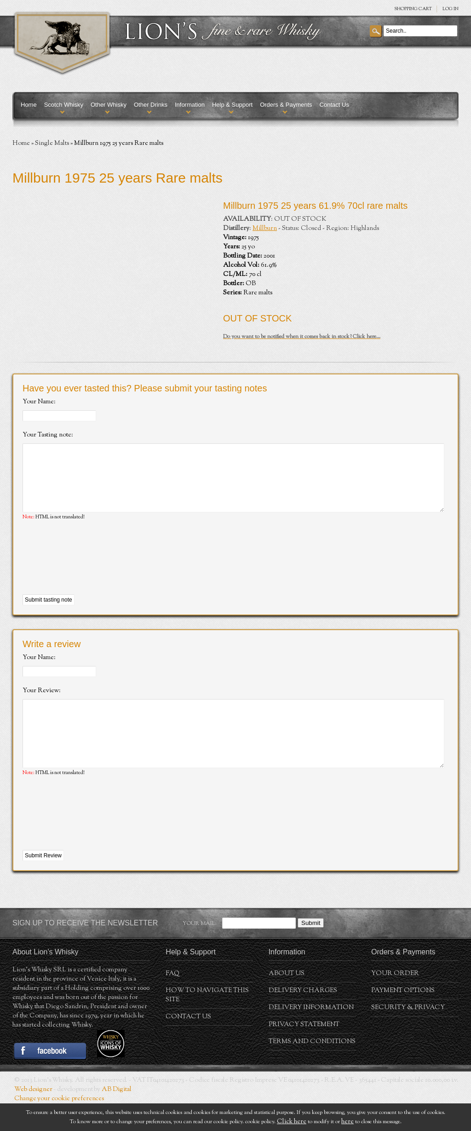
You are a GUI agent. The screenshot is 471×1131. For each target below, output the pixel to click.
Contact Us (334, 104)
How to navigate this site (207, 1023)
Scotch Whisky (63, 104)
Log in (450, 9)
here (347, 1121)
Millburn (265, 228)
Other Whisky (108, 104)
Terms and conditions (312, 1069)
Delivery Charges (303, 1018)
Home (29, 104)
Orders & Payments (286, 104)
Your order (395, 1001)
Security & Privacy (408, 1035)
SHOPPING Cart (413, 9)
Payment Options (403, 1018)
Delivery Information (311, 1035)
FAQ (172, 1001)
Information (190, 104)
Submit (310, 950)
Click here (291, 1121)
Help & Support (232, 104)
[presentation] (92, 572)
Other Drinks (150, 104)
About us (286, 1001)
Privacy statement (304, 1052)
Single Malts (52, 143)
